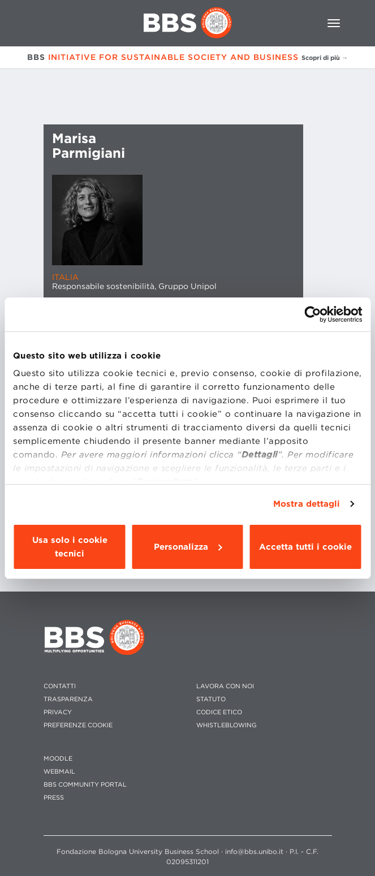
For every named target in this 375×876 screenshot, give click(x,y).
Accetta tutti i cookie (305, 547)
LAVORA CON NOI (225, 686)
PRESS (54, 798)
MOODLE (58, 759)
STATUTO (211, 699)
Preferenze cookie (78, 725)
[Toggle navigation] (334, 23)
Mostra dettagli (306, 504)
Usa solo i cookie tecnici (69, 547)
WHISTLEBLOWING (226, 725)
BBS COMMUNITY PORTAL (85, 785)
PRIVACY (58, 712)
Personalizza (188, 547)
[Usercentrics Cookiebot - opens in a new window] (312, 314)
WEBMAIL (59, 772)
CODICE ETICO (219, 712)
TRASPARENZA (68, 699)
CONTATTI (60, 686)
